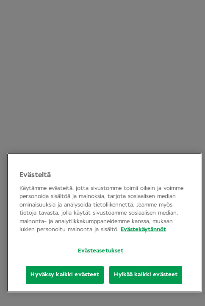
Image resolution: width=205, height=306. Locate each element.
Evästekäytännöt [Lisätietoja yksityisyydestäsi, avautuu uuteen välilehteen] (143, 229)
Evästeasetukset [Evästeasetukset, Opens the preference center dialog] (100, 251)
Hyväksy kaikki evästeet (64, 275)
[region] (104, 222)
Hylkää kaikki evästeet (145, 275)
